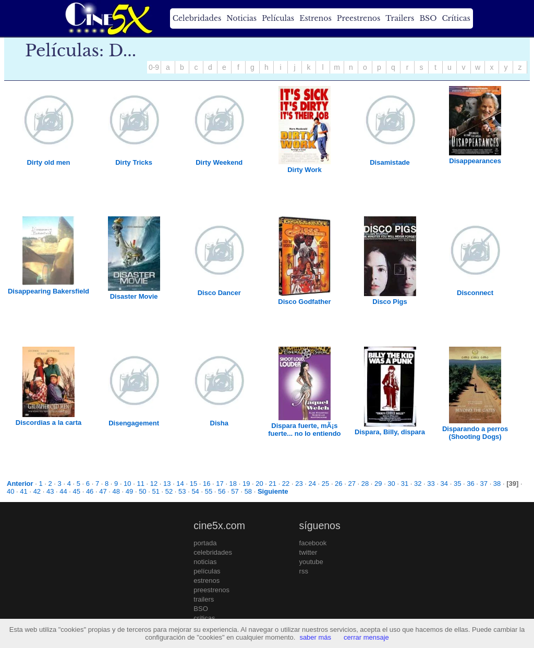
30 (391, 483)
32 (417, 483)
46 (89, 491)
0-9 (154, 67)
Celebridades (197, 18)
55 (208, 491)
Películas (278, 18)
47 (102, 491)
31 (404, 483)
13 (167, 483)
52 (169, 491)
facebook (313, 543)
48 (116, 491)
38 (497, 483)
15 (193, 483)
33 (430, 483)
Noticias (241, 18)
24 (311, 483)
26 (338, 483)
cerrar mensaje (366, 637)
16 (206, 483)
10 (127, 483)
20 (259, 483)
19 (246, 483)
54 (195, 491)
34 (444, 483)
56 (221, 491)
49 (129, 491)
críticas (204, 618)
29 (378, 483)
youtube (311, 562)
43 (50, 491)
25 (325, 483)
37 (484, 483)
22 (285, 483)
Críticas (456, 18)
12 (153, 483)
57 (234, 491)
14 (180, 483)
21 (272, 483)
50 (142, 491)
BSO (427, 18)
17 (219, 483)
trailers (203, 599)
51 (155, 491)
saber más (315, 637)
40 (10, 491)
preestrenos (211, 590)
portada (204, 543)
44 (63, 491)
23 (298, 483)
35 (457, 483)
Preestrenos (359, 18)
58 (248, 491)
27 (351, 483)
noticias (204, 562)
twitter (308, 552)
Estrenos (315, 18)
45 (76, 491)
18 (233, 483)
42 (37, 491)
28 (365, 483)
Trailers (399, 18)
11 (140, 483)
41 (23, 491)
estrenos (206, 580)
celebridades (212, 552)
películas (206, 571)
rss (303, 571)
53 (182, 491)
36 (470, 483)
